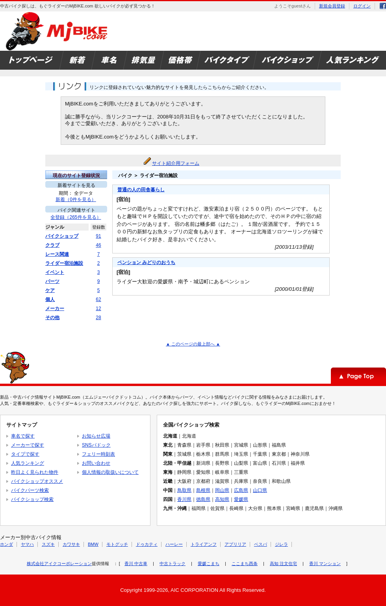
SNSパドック (96, 445)
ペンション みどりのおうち (146, 262)
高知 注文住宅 (283, 563)
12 (98, 308)
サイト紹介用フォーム (175, 163)
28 (98, 317)
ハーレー (174, 544)
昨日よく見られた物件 (34, 472)
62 (98, 299)
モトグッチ (117, 544)
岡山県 (222, 490)
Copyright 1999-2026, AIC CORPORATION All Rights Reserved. (193, 590)
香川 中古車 (135, 563)
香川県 (184, 499)
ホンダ (6, 544)
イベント (54, 272)
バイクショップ (61, 236)
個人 (50, 299)
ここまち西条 (245, 563)
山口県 (260, 490)
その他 (52, 317)
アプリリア (235, 544)
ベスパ (260, 544)
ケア (50, 290)
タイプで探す (25, 454)
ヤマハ (27, 544)
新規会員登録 (332, 6)
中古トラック (173, 563)
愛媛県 (241, 499)
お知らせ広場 (96, 436)
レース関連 (57, 254)
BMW (93, 544)
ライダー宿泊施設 (64, 263)
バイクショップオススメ (37, 481)
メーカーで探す (27, 445)
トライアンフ (204, 544)
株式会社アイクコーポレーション (59, 563)
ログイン (362, 6)
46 (98, 245)
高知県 (222, 499)
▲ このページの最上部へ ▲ (193, 344)
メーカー (54, 308)
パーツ (52, 281)
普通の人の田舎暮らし (141, 189)
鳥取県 (184, 490)
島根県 (203, 490)
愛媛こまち (208, 563)
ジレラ (281, 544)
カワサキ (71, 544)
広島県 (241, 490)
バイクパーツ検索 (30, 490)
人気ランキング (27, 463)
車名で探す (23, 436)
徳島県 (203, 499)
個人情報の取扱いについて (110, 472)
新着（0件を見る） (76, 199)
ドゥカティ (147, 544)
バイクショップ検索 (32, 499)
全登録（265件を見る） (75, 217)
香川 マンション (325, 563)
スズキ (48, 544)
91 (98, 236)
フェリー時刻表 (98, 454)
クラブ (52, 245)
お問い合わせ (96, 463)
